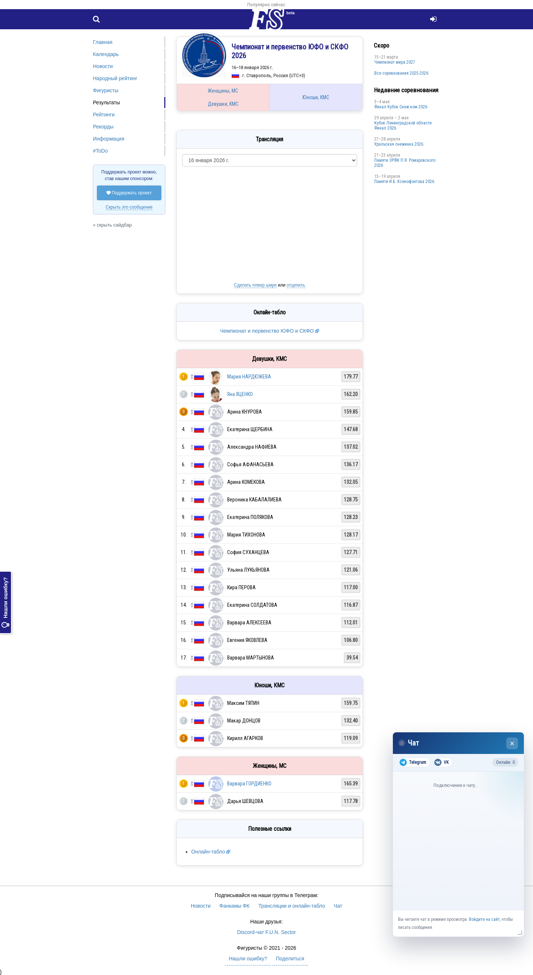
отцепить (296, 285)
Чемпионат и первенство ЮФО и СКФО (267, 331)
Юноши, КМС (316, 97)
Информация (108, 139)
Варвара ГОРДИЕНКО (249, 784)
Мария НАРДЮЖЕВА (249, 377)
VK (441, 762)
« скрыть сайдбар (112, 225)
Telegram (412, 762)
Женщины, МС (223, 91)
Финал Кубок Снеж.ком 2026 (400, 106)
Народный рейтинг (115, 78)
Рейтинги (104, 114)
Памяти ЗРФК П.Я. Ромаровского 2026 (404, 163)
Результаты (106, 102)
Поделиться (290, 958)
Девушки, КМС (223, 104)
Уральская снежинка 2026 (398, 144)
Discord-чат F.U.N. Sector (266, 932)
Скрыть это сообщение (129, 207)
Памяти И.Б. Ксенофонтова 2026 (404, 181)
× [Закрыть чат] (512, 743)
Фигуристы (106, 90)
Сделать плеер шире (255, 285)
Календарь (106, 54)
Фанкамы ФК (234, 906)
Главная (102, 42)
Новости (103, 66)
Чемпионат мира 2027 (394, 62)
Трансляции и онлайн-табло (291, 906)
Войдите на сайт (484, 919)
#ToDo (100, 151)
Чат (338, 906)
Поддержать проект (129, 192)
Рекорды (103, 127)
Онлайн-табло (208, 852)
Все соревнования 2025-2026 (401, 73)
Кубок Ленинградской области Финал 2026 (403, 125)
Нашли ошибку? (5, 602)
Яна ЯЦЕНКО (240, 394)
